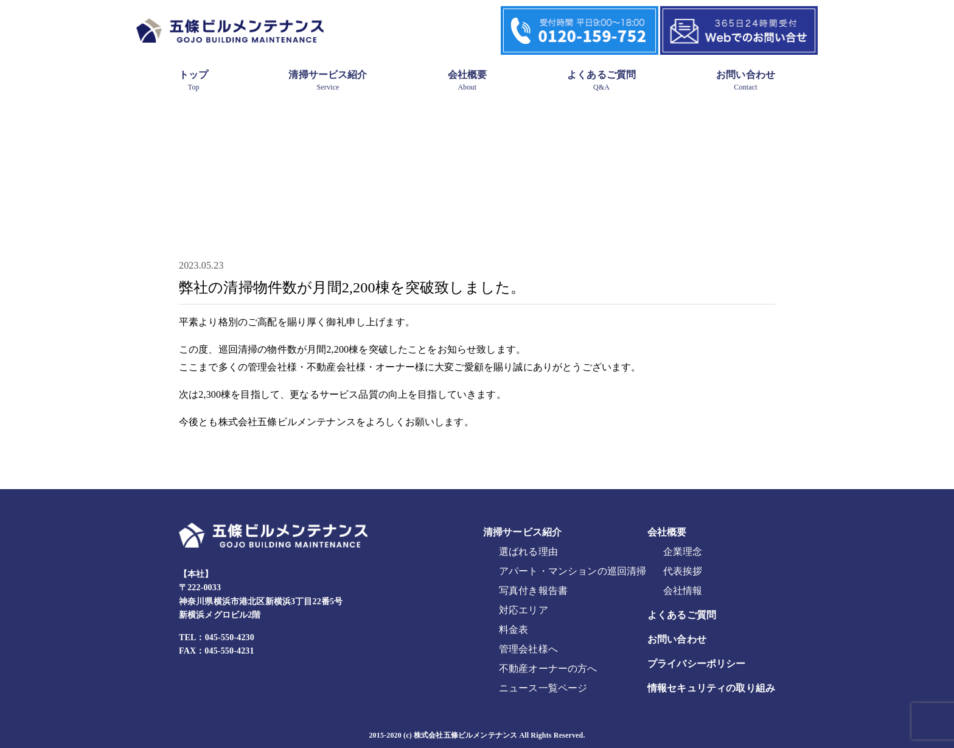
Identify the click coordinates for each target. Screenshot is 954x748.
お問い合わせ (745, 80)
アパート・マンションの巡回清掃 (572, 571)
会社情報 (683, 590)
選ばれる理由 (528, 551)
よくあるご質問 (601, 80)
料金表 (513, 629)
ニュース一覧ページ (543, 688)
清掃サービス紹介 (327, 80)
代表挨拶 (683, 571)
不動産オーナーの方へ (548, 668)
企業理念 (683, 551)
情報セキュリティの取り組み (711, 688)
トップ (193, 80)
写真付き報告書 (533, 590)
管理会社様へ (528, 649)
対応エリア (523, 610)
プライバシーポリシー (696, 663)
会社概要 (467, 80)
